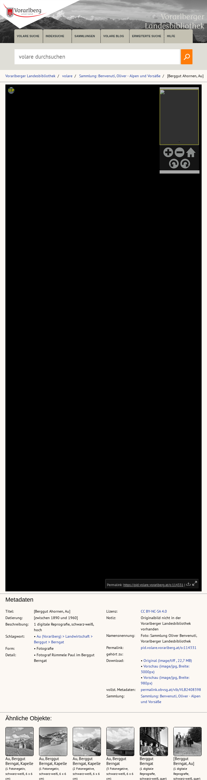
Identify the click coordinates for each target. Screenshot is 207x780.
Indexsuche (55, 36)
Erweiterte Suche (147, 36)
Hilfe (171, 36)
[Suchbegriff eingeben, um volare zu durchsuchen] (97, 56)
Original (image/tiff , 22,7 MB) (167, 660)
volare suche (28, 36)
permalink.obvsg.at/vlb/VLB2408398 (171, 689)
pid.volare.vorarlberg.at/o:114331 (169, 647)
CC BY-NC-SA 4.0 (154, 611)
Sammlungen (85, 36)
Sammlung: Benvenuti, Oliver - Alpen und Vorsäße (119, 75)
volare (67, 75)
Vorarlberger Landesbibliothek (30, 75)
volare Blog (113, 36)
